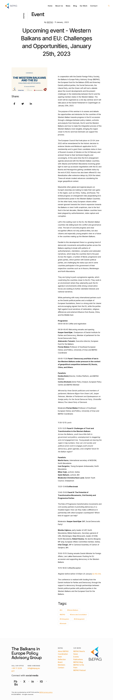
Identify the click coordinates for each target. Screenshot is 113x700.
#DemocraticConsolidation (78, 614)
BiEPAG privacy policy (45, 692)
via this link (96, 574)
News (68, 6)
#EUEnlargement (79, 619)
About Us (59, 6)
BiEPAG (50, 22)
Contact (93, 6)
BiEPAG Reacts (79, 651)
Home (50, 6)
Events (76, 657)
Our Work (83, 6)
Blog (75, 6)
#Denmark (63, 623)
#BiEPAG (62, 614)
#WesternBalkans (72, 610)
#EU (61, 610)
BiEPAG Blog (78, 662)
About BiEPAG (63, 651)
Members (61, 665)
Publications (78, 659)
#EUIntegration (64, 619)
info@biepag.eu (34, 668)
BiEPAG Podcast (79, 670)
